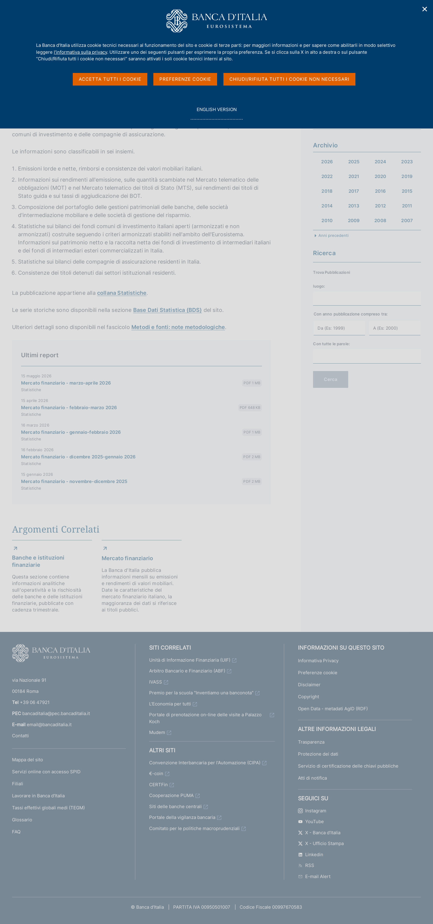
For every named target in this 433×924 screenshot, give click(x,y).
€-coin (156, 773)
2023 (407, 162)
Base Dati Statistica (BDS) (167, 310)
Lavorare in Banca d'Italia (38, 796)
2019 (407, 176)
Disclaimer (309, 684)
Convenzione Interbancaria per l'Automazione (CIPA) (204, 762)
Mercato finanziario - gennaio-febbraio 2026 (71, 432)
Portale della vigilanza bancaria (182, 817)
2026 (327, 162)
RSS (306, 865)
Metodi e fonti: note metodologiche (178, 327)
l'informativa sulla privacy (80, 52)
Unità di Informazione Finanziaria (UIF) (189, 660)
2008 (380, 220)
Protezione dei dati (318, 754)
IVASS (155, 682)
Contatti (20, 735)
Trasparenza (311, 742)
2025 (354, 162)
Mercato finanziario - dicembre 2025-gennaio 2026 (78, 457)
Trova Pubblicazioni (331, 272)
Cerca (330, 379)
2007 (407, 220)
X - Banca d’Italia (319, 832)
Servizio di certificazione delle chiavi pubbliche (348, 766)
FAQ (16, 832)
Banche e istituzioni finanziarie (38, 561)
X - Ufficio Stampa (321, 843)
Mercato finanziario (127, 558)
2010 (327, 220)
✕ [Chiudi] (424, 9)
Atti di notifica (312, 778)
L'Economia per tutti (170, 704)
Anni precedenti (333, 235)
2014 (327, 206)
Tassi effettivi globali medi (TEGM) (48, 808)
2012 (380, 206)
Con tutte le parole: (331, 343)
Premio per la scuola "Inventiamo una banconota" (201, 693)
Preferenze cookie (317, 672)
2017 (354, 191)
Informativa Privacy (318, 660)
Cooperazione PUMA (171, 795)
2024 (380, 162)
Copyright (308, 696)
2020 (380, 176)
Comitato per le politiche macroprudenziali (194, 828)
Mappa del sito (27, 759)
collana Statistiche (121, 293)
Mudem (157, 732)
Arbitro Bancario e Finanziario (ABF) (187, 671)
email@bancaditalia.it (49, 724)
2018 (327, 191)
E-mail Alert (314, 876)
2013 (353, 206)
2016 (380, 191)
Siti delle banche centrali (175, 806)
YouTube (311, 821)
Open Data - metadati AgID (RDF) (333, 708)
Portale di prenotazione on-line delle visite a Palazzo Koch (205, 718)
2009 (354, 220)
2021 (354, 176)
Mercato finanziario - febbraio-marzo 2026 (69, 407)
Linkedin (310, 854)
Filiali (17, 784)
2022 (327, 176)
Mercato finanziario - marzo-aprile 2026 (66, 383)
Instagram (312, 811)
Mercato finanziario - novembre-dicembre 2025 (74, 481)
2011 (407, 206)
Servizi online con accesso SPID (46, 772)
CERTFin (158, 784)
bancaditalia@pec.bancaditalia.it (56, 713)
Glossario (22, 820)
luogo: (319, 286)
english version (216, 112)
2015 (407, 191)
